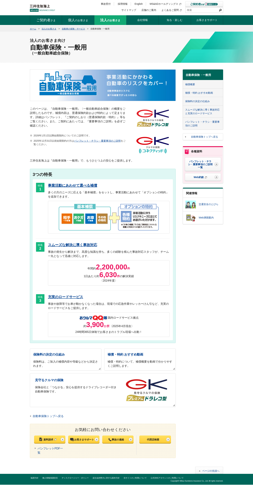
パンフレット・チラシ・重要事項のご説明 (97, 140)
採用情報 (123, 3)
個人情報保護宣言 (50, 478)
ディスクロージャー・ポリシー (75, 478)
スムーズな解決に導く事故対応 (72, 245)
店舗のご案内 (148, 10)
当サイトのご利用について (135, 478)
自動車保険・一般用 (198, 74)
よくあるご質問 (171, 10)
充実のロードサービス (65, 297)
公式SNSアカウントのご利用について (167, 478)
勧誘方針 (34, 478)
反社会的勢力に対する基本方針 (106, 478)
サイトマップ (128, 10)
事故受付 (106, 3)
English (139, 3)
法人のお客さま (49, 29)
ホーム (33, 29)
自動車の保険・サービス (73, 29)
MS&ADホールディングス (165, 3)
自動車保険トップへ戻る (48, 416)
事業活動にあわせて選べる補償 (72, 185)
